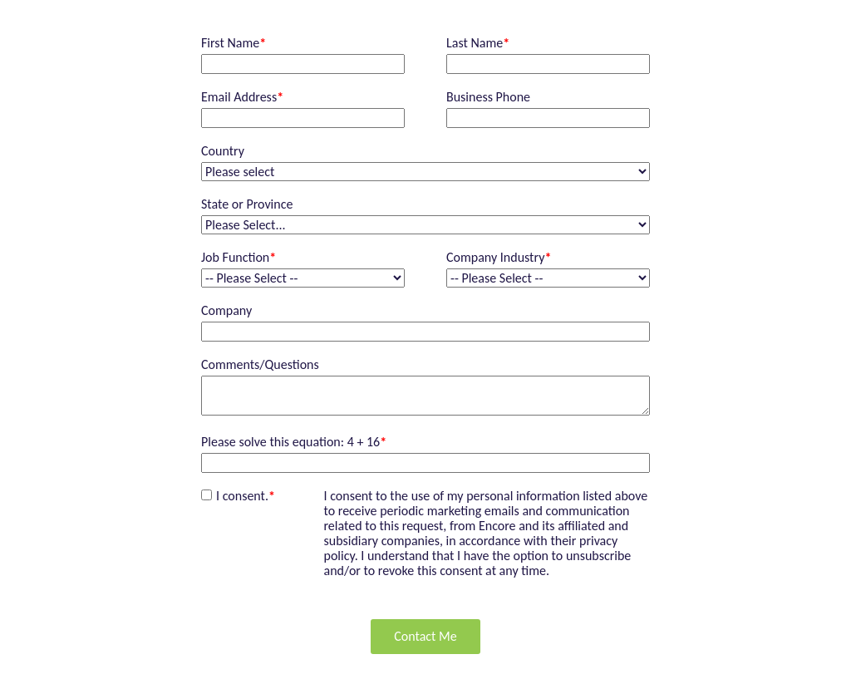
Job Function (238, 257)
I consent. (245, 496)
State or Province (247, 204)
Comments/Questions (260, 364)
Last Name (477, 43)
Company (226, 310)
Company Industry (498, 257)
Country (222, 151)
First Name (233, 43)
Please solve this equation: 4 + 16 (293, 442)
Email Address (242, 97)
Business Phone (488, 97)
